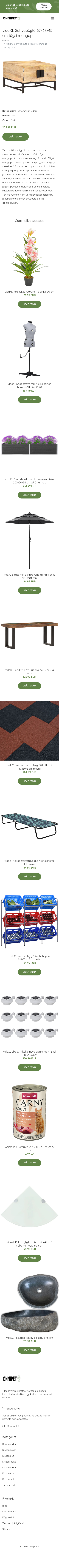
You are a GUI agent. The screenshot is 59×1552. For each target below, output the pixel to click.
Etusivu (6, 40)
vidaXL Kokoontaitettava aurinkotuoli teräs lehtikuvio (29, 862)
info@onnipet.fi (10, 1426)
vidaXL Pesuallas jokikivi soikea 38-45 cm (29, 1337)
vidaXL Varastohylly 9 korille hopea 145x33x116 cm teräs (29, 958)
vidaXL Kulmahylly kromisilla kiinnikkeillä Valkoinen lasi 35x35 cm (29, 1244)
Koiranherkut (9, 1467)
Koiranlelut (8, 1473)
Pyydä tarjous (43, 6)
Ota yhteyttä (9, 1511)
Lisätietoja (15, 136)
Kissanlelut (8, 1455)
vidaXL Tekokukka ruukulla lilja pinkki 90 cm (29, 291)
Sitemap (6, 1529)
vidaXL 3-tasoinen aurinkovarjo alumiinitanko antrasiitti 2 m (29, 576)
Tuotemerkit (23, 110)
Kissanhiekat (9, 1449)
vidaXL (34, 110)
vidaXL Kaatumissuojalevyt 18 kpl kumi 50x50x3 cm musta (29, 767)
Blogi (5, 1505)
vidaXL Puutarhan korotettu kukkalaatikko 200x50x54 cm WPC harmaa (29, 481)
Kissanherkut (9, 1444)
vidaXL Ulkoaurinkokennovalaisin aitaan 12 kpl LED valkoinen (29, 1053)
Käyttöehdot (9, 1517)
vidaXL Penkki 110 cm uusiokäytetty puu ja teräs (29, 671)
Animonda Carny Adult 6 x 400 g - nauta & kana (29, 1148)
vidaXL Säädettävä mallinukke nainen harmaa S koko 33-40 (29, 385)
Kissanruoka (9, 1461)
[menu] (53, 18)
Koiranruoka (9, 1479)
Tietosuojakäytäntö (13, 1523)
